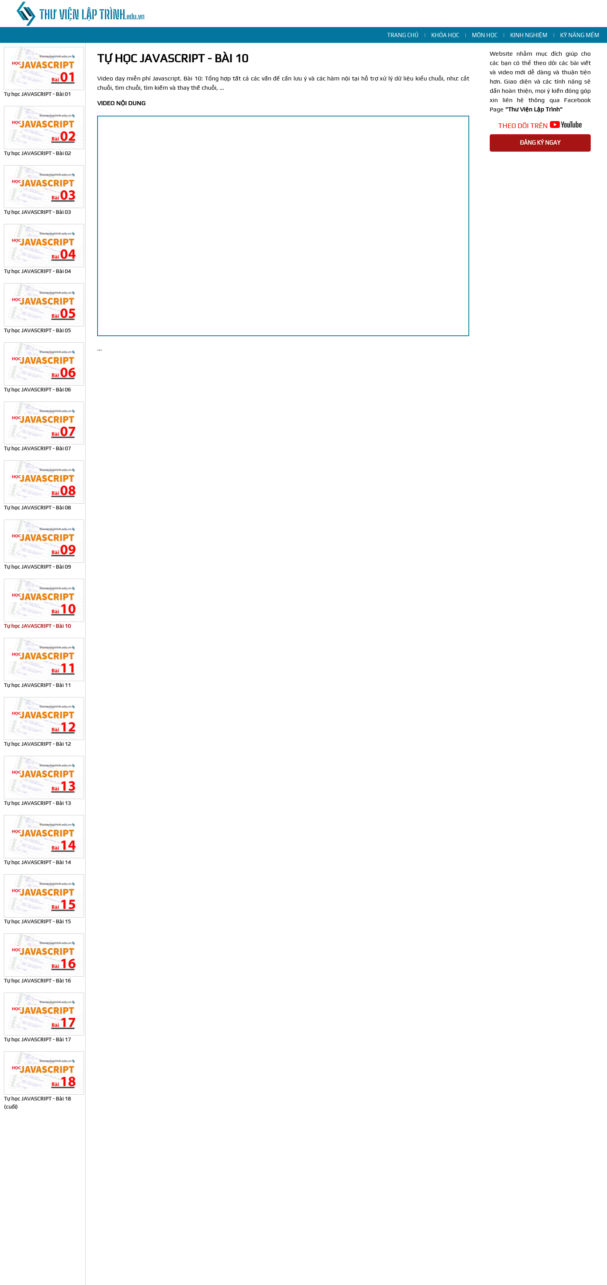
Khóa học (445, 35)
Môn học (484, 35)
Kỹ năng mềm (579, 35)
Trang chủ (402, 35)
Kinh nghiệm (528, 35)
